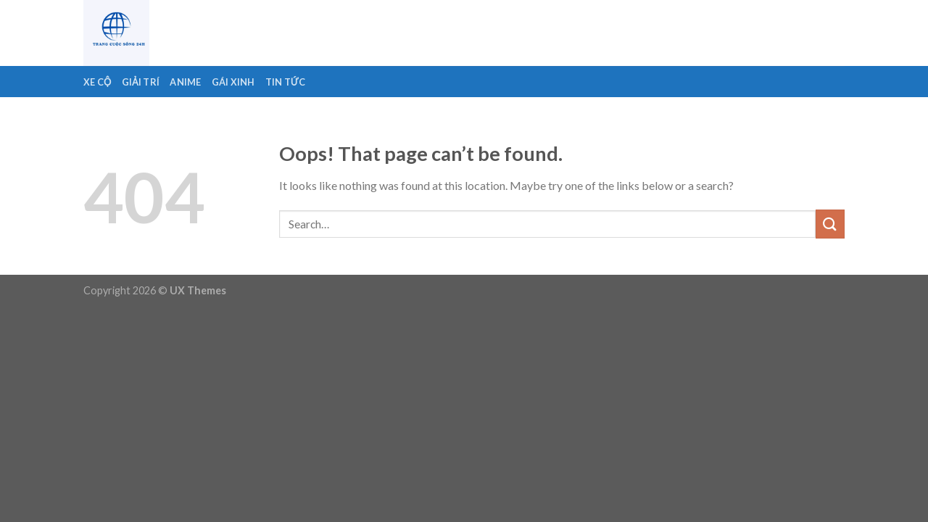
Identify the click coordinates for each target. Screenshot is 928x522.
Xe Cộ (97, 82)
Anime (185, 82)
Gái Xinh (233, 82)
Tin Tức (285, 82)
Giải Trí (141, 82)
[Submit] (830, 224)
